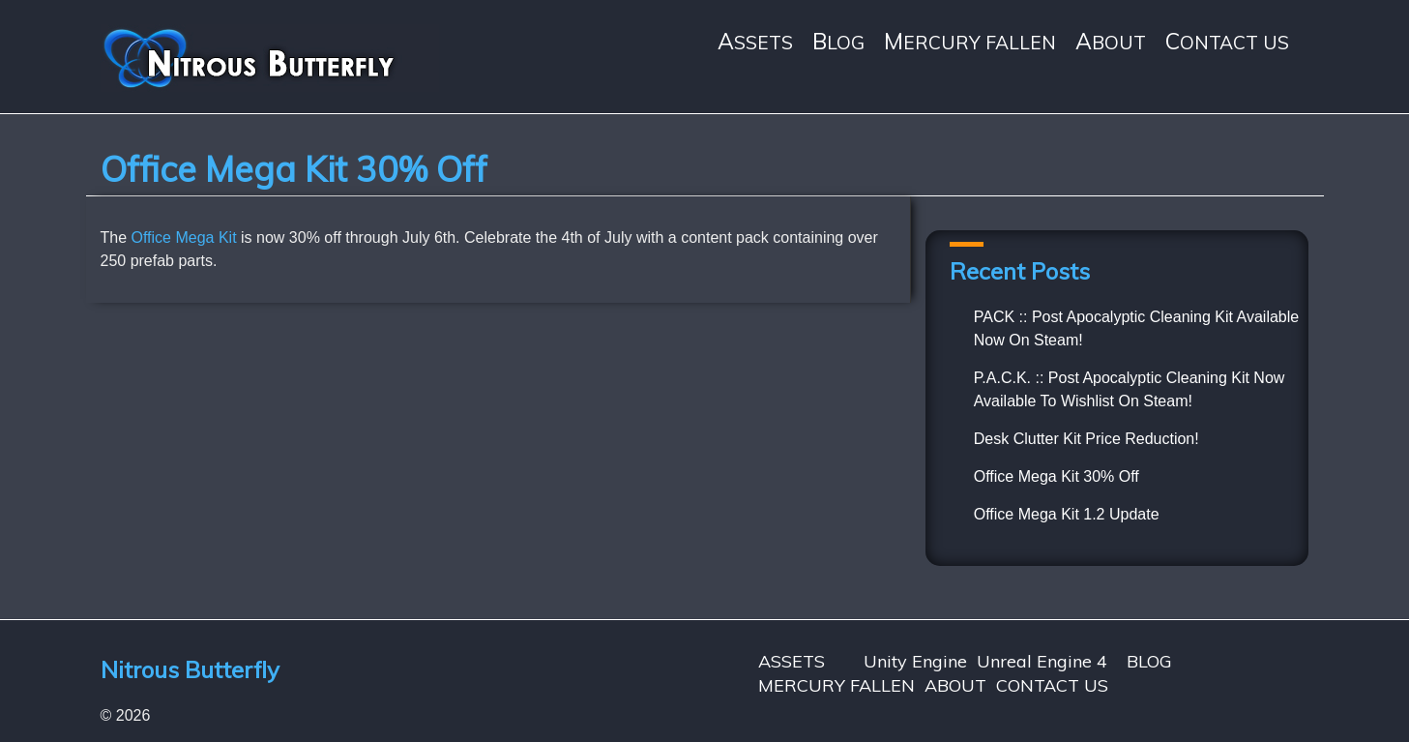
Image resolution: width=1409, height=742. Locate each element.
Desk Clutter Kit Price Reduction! (1086, 438)
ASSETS (755, 42)
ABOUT (1110, 42)
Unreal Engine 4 (1042, 661)
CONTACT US (1227, 42)
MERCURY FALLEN (970, 42)
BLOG (838, 42)
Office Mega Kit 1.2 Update (1066, 514)
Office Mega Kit (184, 237)
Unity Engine (915, 661)
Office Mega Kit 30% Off (1056, 476)
